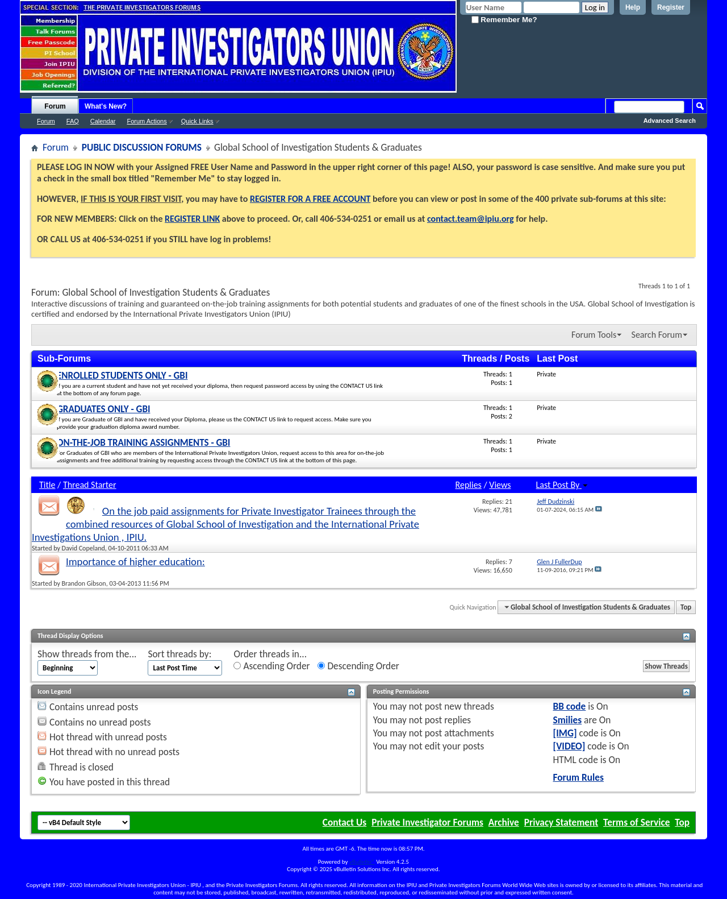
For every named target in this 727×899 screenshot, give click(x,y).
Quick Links (197, 121)
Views (500, 484)
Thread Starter (89, 484)
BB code (569, 706)
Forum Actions (146, 121)
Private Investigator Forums (427, 822)
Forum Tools (593, 334)
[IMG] (565, 733)
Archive (503, 822)
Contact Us (344, 822)
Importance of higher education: (135, 561)
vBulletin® (362, 861)
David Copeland (83, 548)
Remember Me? (504, 19)
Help (632, 7)
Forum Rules (578, 777)
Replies (469, 484)
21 (508, 502)
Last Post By (562, 484)
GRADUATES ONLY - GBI (103, 409)
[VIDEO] (569, 746)
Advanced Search (670, 120)
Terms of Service (636, 822)
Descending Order (358, 666)
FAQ (72, 121)
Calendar (103, 121)
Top (685, 607)
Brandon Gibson (84, 583)
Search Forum (657, 334)
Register (670, 7)
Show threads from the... (86, 654)
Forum (54, 106)
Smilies (567, 720)
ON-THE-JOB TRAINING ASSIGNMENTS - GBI (143, 443)
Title (47, 484)
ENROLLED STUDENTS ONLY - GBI (122, 376)
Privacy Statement (561, 822)
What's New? (106, 106)
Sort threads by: (179, 654)
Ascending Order (271, 666)
